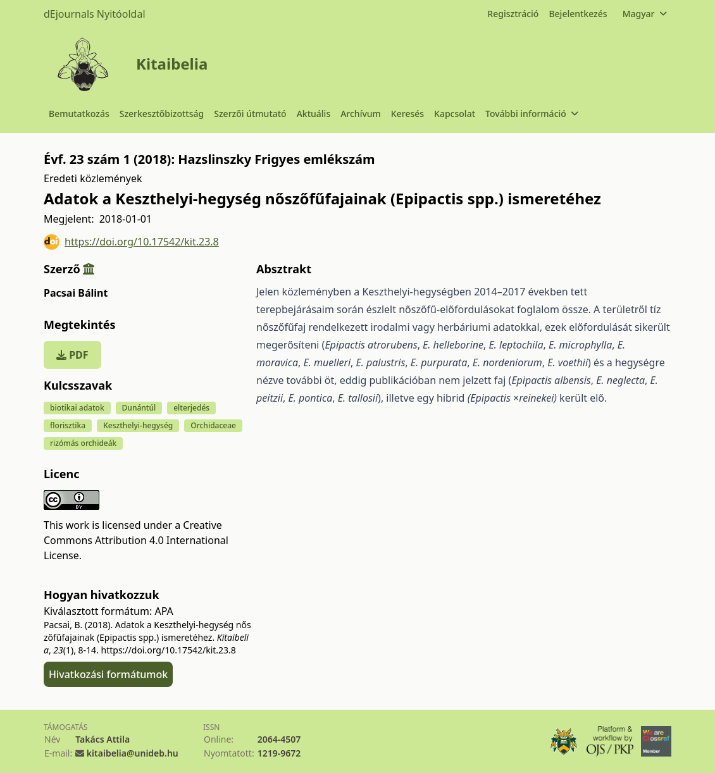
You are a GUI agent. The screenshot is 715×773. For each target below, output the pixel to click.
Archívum (360, 114)
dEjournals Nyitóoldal (95, 14)
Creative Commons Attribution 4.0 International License (136, 540)
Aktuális (314, 114)
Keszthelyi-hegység (138, 425)
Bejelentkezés (578, 14)
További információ (531, 114)
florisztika (67, 425)
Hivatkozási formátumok (108, 674)
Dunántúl (139, 407)
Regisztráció (512, 14)
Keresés (407, 114)
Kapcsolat (454, 114)
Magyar (644, 14)
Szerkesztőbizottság (162, 114)
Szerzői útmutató (250, 114)
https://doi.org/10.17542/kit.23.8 (131, 242)
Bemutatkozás (79, 114)
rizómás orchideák (83, 443)
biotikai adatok (77, 407)
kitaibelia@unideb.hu (132, 753)
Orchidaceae (213, 425)
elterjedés (191, 407)
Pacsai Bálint (76, 293)
